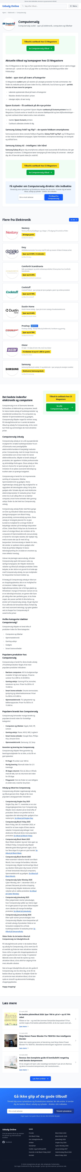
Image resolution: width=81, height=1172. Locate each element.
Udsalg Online (10, 6)
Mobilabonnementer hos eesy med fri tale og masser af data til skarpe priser (47, 250)
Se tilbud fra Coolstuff (28, 297)
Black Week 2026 (60, 1133)
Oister (25, 345)
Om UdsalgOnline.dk (36, 1139)
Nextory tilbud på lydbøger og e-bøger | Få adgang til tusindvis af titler (45, 231)
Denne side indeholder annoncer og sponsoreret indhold (40, 1)
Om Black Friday (34, 1136)
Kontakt (31, 1155)
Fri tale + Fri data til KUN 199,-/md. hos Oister (36, 348)
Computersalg (21, 13)
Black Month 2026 (61, 1136)
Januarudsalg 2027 (61, 1149)
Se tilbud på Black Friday (23, 836)
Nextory (25, 228)
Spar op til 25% (29, 275)
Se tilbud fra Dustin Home (29, 316)
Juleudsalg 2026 (60, 1139)
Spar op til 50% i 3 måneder (33, 254)
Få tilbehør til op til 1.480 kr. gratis (36, 352)
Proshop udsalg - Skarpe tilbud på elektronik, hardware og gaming (43, 329)
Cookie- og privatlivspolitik (37, 1149)
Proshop (26, 325)
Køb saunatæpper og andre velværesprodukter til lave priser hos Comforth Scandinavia (46, 270)
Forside (31, 1133)
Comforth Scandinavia (32, 266)
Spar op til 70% (29, 294)
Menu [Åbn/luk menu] (73, 6)
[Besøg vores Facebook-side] (7, 1142)
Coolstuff (26, 287)
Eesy (24, 247)
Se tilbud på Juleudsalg (22, 911)
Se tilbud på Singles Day (24, 818)
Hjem (4, 13)
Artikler (31, 1142)
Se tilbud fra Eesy (26, 257)
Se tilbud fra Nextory (27, 238)
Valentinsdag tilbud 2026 (63, 1152)
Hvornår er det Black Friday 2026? (40, 1152)
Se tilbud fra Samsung (28, 374)
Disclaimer (32, 1146)
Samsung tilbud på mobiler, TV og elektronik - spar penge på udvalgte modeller (47, 367)
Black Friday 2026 (61, 1155)
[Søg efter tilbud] (44, 6)
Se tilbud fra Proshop (27, 335)
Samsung (26, 364)
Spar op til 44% (29, 313)
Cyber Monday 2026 (61, 1146)
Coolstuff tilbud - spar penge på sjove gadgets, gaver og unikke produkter (46, 290)
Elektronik (11, 13)
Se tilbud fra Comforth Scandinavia (31, 278)
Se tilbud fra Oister (27, 355)
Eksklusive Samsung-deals (33, 371)
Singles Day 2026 (60, 1142)
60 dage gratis (28, 235)
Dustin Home (28, 306)
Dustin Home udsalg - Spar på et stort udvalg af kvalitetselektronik (43, 309)
